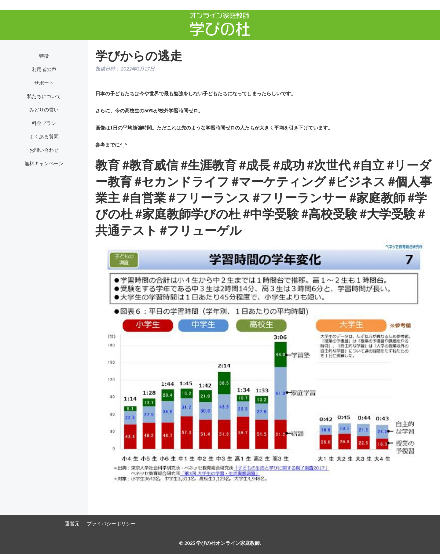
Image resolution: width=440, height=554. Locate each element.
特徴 (44, 56)
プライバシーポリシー (111, 523)
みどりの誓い (44, 109)
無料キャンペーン (44, 163)
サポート (44, 83)
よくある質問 (44, 136)
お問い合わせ (44, 150)
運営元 (72, 523)
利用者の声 (44, 69)
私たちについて (44, 96)
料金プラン (44, 123)
